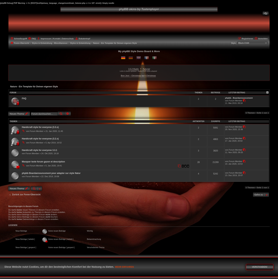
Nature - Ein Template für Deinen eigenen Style (34, 86)
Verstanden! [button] (259, 267)
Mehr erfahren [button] (124, 267)
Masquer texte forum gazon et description (43, 161)
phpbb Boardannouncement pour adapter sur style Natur (51, 173)
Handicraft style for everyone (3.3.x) (40, 127)
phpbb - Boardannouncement (239, 98)
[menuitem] (266, 13)
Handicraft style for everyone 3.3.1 (39, 150)
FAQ (24, 98)
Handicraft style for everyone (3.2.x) (40, 138)
